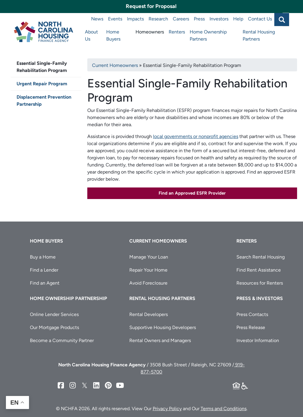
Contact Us (260, 19)
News (97, 19)
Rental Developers (148, 314)
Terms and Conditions (223, 408)
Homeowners (150, 32)
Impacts (135, 19)
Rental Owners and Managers (160, 340)
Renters (177, 32)
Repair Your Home (148, 270)
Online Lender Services (54, 314)
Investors (218, 19)
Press (199, 19)
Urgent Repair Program (42, 83)
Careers (181, 19)
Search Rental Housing (260, 257)
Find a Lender (44, 270)
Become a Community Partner (62, 340)
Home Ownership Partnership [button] (68, 298)
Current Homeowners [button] (158, 241)
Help (238, 19)
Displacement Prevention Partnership (44, 100)
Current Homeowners (115, 65)
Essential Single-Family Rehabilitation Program (42, 66)
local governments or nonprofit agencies (195, 136)
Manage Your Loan (148, 257)
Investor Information (257, 340)
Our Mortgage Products (54, 327)
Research (158, 19)
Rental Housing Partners (259, 35)
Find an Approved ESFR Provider (192, 193)
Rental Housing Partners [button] (162, 298)
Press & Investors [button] (259, 298)
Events (115, 19)
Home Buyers (113, 35)
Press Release (250, 327)
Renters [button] (246, 241)
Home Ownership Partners (208, 35)
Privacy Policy (167, 408)
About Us (91, 35)
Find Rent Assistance (258, 270)
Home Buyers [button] (46, 241)
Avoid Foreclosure (148, 283)
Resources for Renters (259, 283)
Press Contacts (252, 314)
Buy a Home (43, 257)
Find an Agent (44, 283)
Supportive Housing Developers (162, 327)
